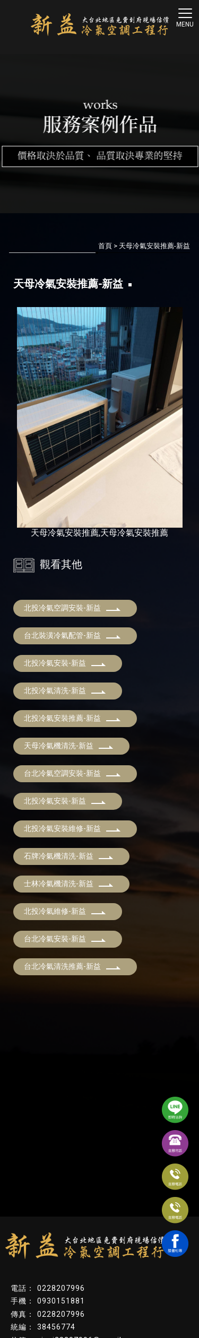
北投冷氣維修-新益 (65, 911)
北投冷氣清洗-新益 (65, 690)
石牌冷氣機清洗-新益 (69, 856)
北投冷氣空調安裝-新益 (72, 608)
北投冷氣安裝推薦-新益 (72, 718)
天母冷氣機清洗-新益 (69, 745)
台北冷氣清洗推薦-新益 (72, 966)
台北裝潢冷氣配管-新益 (72, 635)
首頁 (105, 246)
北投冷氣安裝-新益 (65, 663)
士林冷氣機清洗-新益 (69, 883)
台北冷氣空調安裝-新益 (72, 773)
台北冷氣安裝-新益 (65, 938)
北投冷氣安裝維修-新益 (72, 828)
